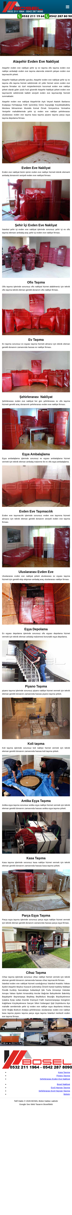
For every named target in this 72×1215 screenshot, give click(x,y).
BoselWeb (48, 1104)
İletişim (66, 1094)
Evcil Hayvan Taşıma (60, 1087)
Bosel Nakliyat (63, 1084)
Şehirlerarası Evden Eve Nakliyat (55, 1079)
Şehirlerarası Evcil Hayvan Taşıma (54, 1091)
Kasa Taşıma (64, 1072)
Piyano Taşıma (63, 1075)
